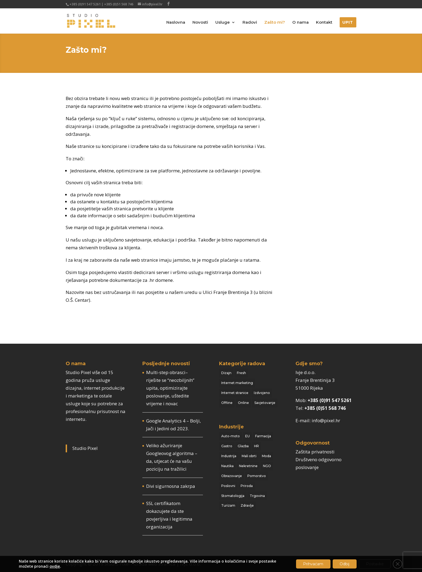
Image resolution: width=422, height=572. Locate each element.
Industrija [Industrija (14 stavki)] (228, 456)
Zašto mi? (274, 23)
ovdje (73, 566)
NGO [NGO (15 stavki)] (267, 466)
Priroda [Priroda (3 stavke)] (247, 486)
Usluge (222, 23)
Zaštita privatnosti (315, 452)
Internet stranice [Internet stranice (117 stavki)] (234, 393)
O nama (300, 23)
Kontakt (324, 23)
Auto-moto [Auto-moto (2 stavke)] (230, 436)
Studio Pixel (85, 448)
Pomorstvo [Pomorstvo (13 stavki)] (256, 476)
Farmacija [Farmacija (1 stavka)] (263, 436)
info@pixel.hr (326, 420)
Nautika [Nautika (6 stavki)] (227, 466)
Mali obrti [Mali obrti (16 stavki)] (249, 456)
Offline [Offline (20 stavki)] (227, 403)
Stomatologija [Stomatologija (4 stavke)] (232, 496)
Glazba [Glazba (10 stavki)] (243, 446)
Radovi (249, 23)
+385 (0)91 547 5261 (330, 400)
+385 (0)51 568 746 (325, 408)
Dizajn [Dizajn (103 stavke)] (226, 373)
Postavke (373, 563)
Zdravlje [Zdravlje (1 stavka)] (247, 505)
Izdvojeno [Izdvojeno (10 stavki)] (262, 393)
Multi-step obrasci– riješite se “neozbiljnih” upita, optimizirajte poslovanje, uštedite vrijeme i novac (170, 388)
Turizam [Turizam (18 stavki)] (228, 505)
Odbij (341, 563)
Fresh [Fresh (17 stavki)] (241, 373)
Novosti (200, 23)
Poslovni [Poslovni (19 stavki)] (228, 486)
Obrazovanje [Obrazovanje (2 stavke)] (231, 476)
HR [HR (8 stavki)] (256, 446)
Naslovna (175, 23)
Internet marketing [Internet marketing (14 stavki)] (237, 383)
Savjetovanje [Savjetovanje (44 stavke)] (264, 403)
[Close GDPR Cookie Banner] (397, 564)
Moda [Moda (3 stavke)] (266, 456)
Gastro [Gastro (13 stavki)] (226, 446)
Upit (347, 23)
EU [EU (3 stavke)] (247, 436)
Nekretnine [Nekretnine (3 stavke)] (248, 466)
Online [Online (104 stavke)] (243, 403)
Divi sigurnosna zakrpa (170, 486)
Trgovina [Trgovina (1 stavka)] (257, 496)
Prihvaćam (308, 563)
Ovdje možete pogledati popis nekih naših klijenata (140, 316)
